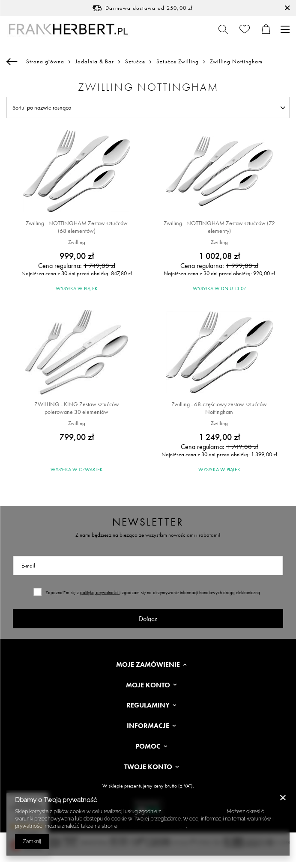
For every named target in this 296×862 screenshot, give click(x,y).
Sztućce (135, 61)
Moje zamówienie (148, 664)
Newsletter (148, 522)
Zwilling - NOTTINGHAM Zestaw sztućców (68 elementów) (77, 227)
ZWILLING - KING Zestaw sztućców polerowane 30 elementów (76, 408)
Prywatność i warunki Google (152, 826)
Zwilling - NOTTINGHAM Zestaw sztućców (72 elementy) (219, 227)
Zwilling (76, 242)
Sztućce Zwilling (177, 61)
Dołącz (148, 618)
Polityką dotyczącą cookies (193, 811)
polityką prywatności (100, 592)
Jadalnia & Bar (94, 61)
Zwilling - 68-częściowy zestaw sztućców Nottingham (219, 408)
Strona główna (45, 61)
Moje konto (148, 685)
